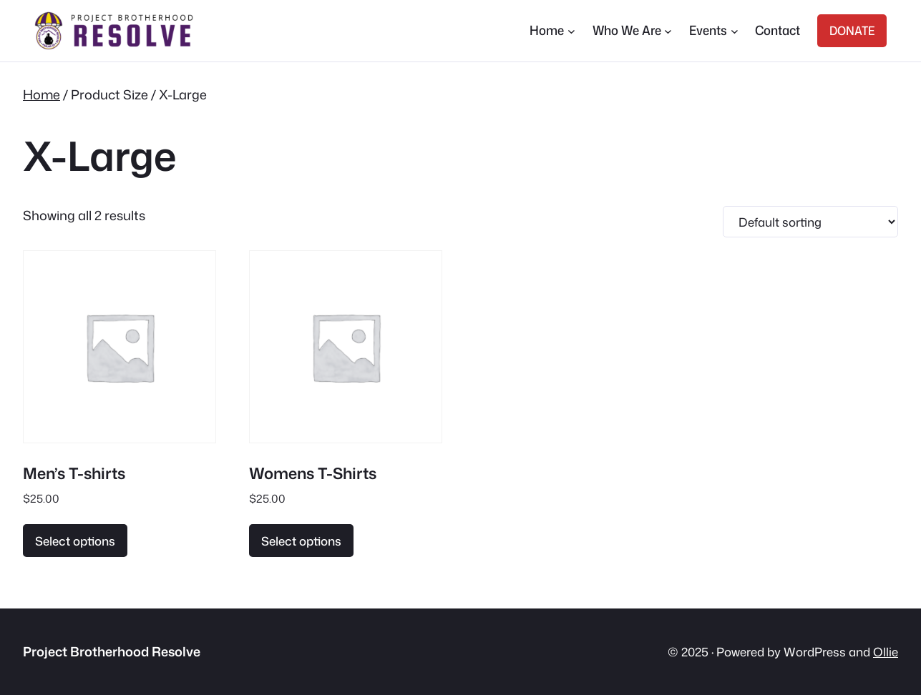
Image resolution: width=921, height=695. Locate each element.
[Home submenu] (571, 31)
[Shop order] (810, 221)
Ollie (885, 652)
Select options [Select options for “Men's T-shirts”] (75, 541)
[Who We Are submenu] (668, 31)
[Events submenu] (735, 31)
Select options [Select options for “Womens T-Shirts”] (301, 541)
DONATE (851, 30)
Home (41, 94)
